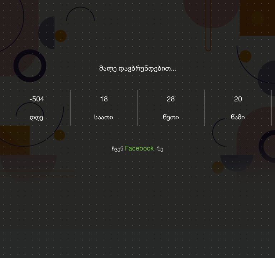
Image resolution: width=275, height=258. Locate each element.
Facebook (139, 148)
